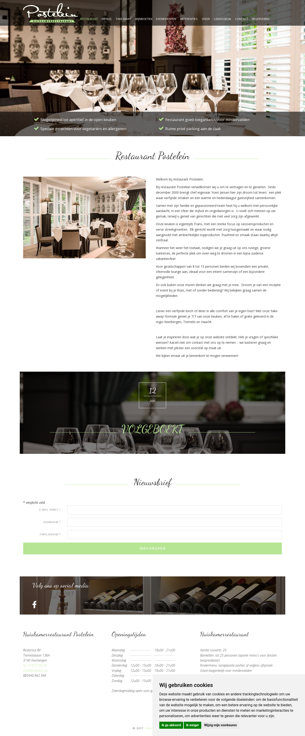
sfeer (206, 19)
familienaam (50, 534)
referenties (189, 19)
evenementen (166, 19)
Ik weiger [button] (192, 725)
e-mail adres (50, 509)
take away (123, 19)
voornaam (52, 522)
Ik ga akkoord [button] (171, 725)
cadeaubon (222, 19)
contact (241, 19)
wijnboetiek (143, 19)
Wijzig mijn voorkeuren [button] (220, 725)
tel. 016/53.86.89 (35, 665)
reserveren (260, 19)
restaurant (89, 19)
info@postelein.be (35, 670)
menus (107, 19)
